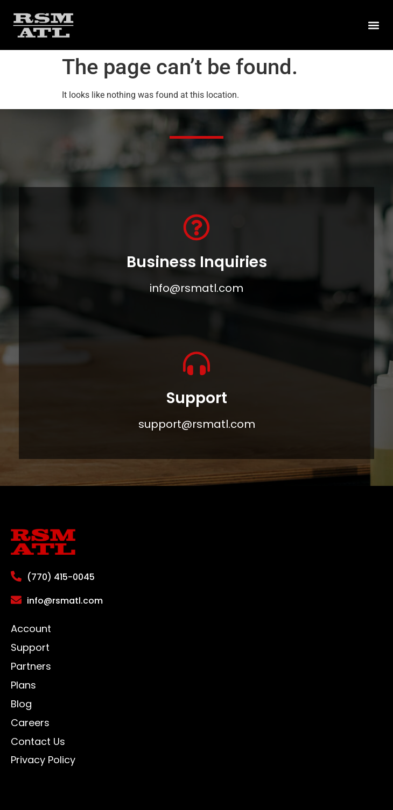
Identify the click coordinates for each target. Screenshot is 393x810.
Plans (23, 685)
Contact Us (38, 741)
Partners (31, 666)
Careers (30, 723)
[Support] (196, 363)
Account (31, 628)
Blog (21, 704)
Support (196, 398)
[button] (373, 25)
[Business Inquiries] (196, 227)
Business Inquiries (197, 262)
